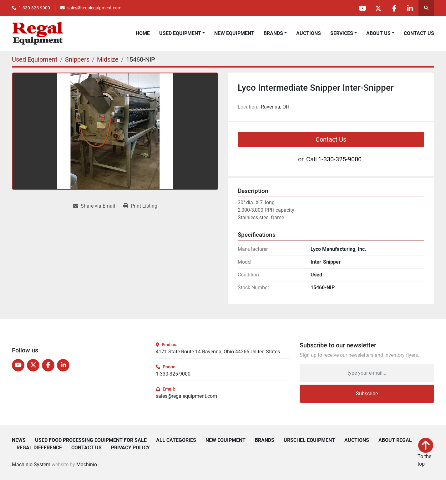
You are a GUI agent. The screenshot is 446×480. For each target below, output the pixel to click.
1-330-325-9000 (34, 7)
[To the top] (426, 453)
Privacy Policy (130, 448)
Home (143, 33)
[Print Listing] (140, 206)
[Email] (367, 373)
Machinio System (31, 464)
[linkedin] (410, 8)
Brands (273, 33)
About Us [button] (378, 33)
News (19, 440)
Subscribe (367, 394)
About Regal (395, 440)
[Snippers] (77, 59)
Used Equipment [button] (180, 33)
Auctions (308, 33)
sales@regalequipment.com (94, 7)
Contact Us (419, 33)
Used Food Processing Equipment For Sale (91, 440)
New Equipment (234, 33)
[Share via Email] (94, 206)
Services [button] (341, 33)
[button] (275, 33)
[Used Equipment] (35, 59)
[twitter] (378, 8)
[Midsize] (108, 59)
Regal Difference (39, 448)
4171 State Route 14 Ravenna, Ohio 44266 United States (218, 352)
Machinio (86, 464)
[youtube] (362, 8)
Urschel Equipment (309, 440)
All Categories (176, 440)
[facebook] (394, 8)
